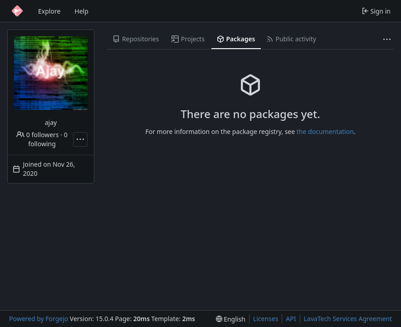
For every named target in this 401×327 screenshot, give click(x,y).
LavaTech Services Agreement (348, 318)
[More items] (387, 39)
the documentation (325, 131)
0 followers (37, 134)
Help (81, 11)
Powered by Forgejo (38, 318)
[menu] (230, 319)
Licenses (266, 318)
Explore (49, 11)
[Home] (17, 11)
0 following (47, 139)
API (291, 318)
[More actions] (80, 139)
